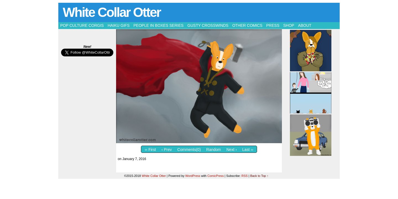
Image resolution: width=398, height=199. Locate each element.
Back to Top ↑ (259, 175)
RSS (245, 175)
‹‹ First (150, 149)
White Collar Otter (112, 12)
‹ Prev (166, 149)
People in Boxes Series (158, 25)
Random (213, 149)
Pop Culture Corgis (82, 25)
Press (272, 25)
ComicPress (215, 175)
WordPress (192, 175)
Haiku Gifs (118, 25)
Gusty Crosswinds (207, 25)
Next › (231, 149)
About (304, 25)
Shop (288, 25)
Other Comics (247, 25)
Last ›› (247, 149)
